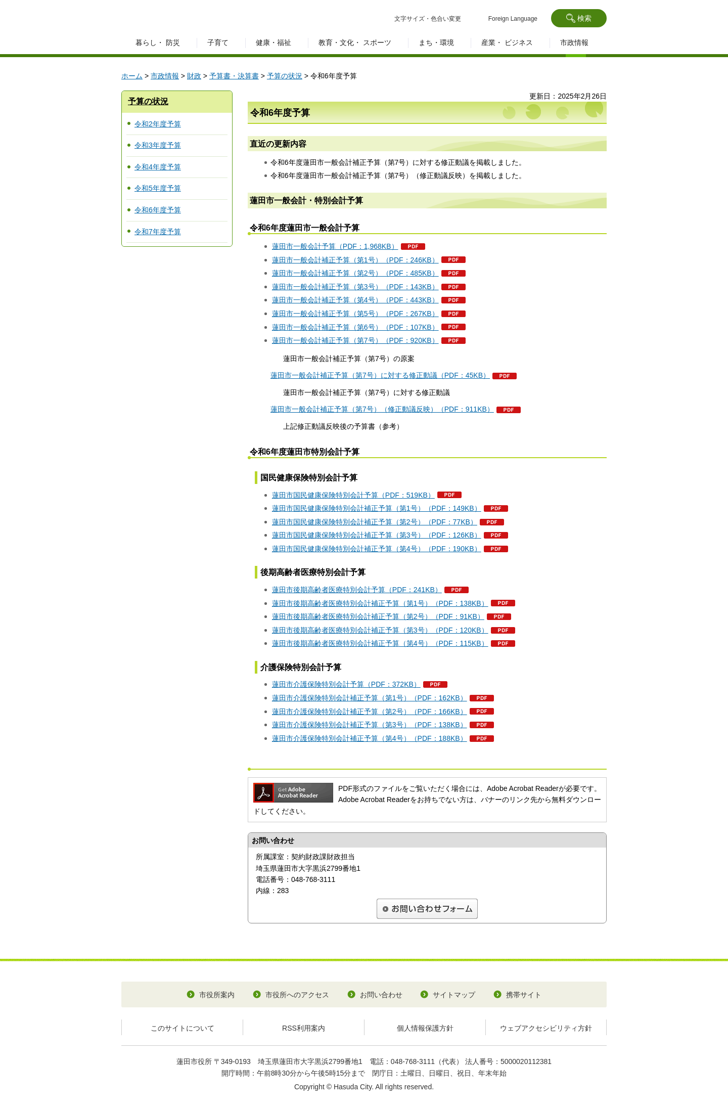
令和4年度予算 (157, 167)
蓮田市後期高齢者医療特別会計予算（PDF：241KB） (357, 590)
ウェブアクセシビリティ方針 (546, 1028)
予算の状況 (284, 76)
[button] (579, 18)
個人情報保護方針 (425, 1028)
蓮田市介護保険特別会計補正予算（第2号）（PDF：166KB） (369, 711)
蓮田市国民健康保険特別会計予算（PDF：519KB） (353, 495)
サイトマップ (454, 995)
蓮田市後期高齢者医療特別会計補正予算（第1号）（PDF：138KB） (380, 603)
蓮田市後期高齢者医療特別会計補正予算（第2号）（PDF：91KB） (378, 616)
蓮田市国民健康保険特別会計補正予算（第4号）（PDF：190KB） (376, 549)
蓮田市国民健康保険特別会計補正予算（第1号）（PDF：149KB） (376, 508)
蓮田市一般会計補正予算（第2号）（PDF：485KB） (355, 273)
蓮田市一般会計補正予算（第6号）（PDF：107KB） (355, 327)
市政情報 (165, 76)
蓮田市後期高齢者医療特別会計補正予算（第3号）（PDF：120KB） (380, 630)
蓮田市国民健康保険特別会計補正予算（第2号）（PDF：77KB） (374, 522)
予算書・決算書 (234, 76)
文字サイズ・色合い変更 (427, 18)
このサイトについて (182, 1028)
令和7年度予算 (157, 232)
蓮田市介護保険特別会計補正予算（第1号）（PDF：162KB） (369, 698)
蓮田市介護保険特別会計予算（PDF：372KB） (346, 684)
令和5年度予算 (157, 188)
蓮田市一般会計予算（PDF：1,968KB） (335, 246)
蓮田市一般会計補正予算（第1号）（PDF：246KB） (355, 260)
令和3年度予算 (157, 145)
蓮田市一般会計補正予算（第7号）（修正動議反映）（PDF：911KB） (382, 409)
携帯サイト (523, 995)
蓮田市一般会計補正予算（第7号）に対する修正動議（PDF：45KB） (380, 375)
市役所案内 (217, 995)
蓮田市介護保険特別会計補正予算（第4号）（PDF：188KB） (369, 738)
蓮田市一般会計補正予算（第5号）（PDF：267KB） (355, 313)
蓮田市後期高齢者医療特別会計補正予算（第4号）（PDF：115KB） (380, 643)
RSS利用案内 (303, 1028)
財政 (194, 76)
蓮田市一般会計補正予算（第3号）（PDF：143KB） (355, 287)
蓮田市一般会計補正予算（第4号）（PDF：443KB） (355, 300)
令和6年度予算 (157, 210)
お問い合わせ (381, 995)
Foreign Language (512, 18)
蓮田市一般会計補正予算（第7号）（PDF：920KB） (355, 340)
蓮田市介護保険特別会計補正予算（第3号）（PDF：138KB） (369, 725)
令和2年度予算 (157, 124)
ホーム (132, 76)
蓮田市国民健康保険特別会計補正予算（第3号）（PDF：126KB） (376, 535)
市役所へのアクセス (297, 995)
